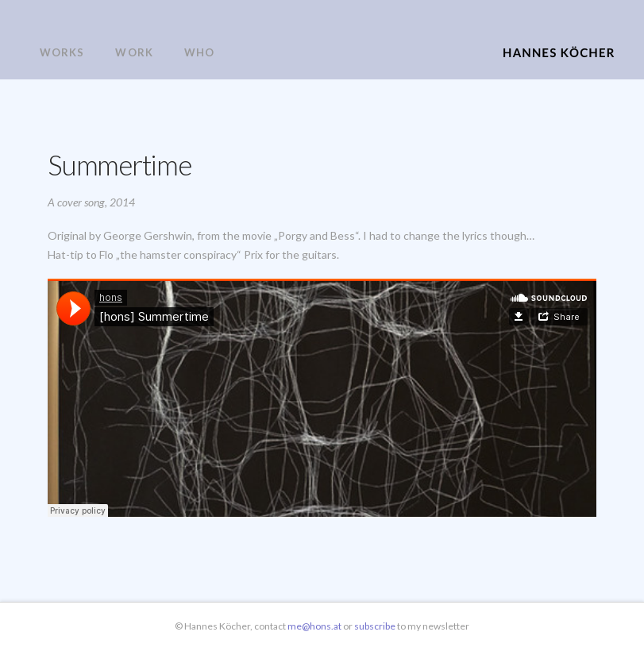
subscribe (375, 626)
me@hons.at (314, 626)
